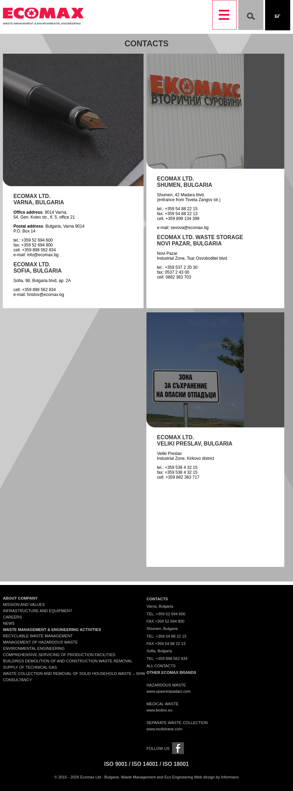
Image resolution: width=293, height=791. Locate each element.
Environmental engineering (33, 648)
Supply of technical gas (30, 667)
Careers (12, 617)
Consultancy (17, 680)
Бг (277, 16)
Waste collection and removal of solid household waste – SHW (74, 673)
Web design (204, 777)
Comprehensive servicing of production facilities (59, 655)
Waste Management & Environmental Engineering (43, 22)
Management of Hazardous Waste (40, 642)
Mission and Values (24, 604)
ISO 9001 (115, 764)
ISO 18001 (176, 764)
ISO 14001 (145, 764)
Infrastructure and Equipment (37, 611)
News (9, 623)
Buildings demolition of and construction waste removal (67, 661)
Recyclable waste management (37, 636)
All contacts (161, 666)
